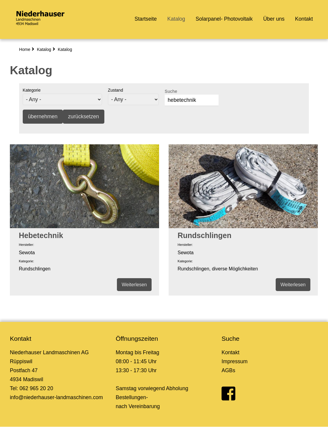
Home (24, 49)
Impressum (235, 361)
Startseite (146, 19)
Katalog (176, 19)
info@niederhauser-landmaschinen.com (56, 397)
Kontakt (304, 19)
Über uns (273, 19)
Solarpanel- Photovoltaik (224, 19)
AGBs (228, 370)
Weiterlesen (134, 284)
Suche (171, 91)
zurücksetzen (83, 116)
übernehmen (42, 116)
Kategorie (32, 90)
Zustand (115, 90)
